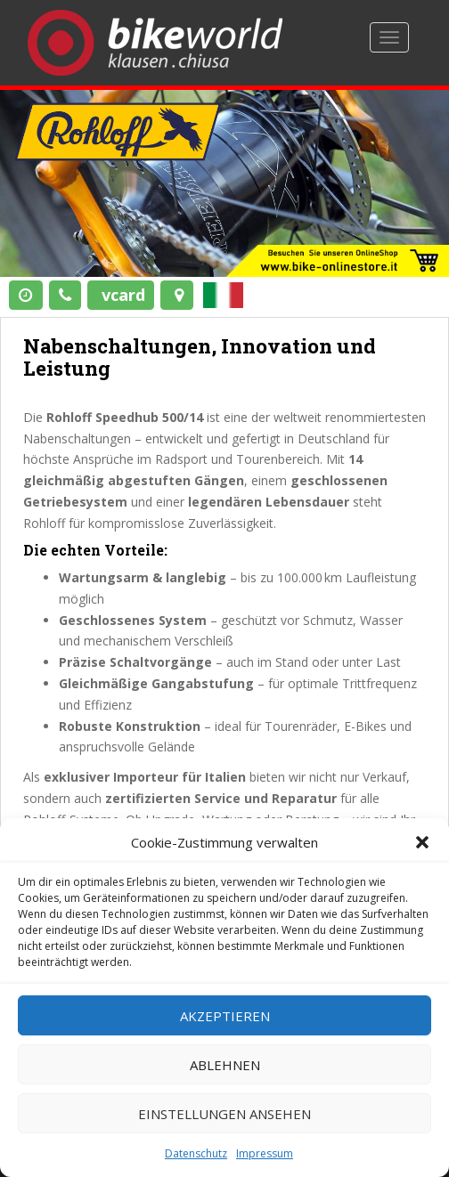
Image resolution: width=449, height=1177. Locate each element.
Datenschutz (196, 1153)
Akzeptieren (225, 1016)
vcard (123, 294)
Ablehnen (225, 1065)
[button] (422, 842)
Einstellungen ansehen (224, 1114)
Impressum (264, 1153)
